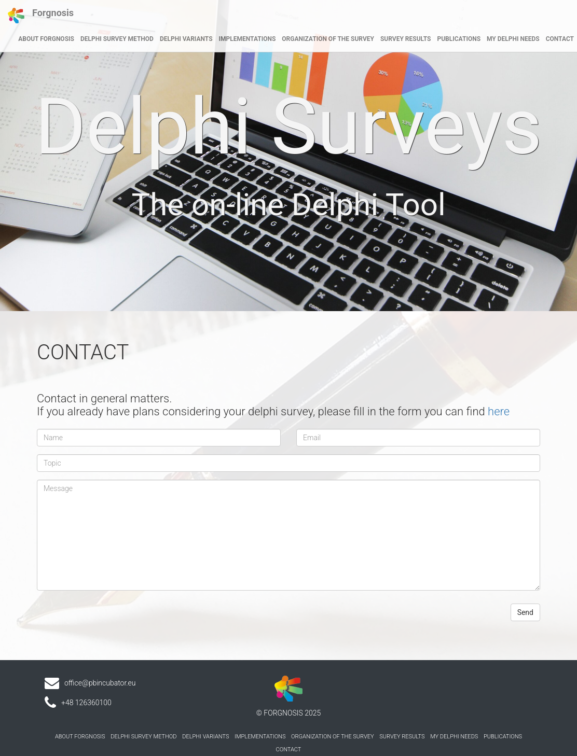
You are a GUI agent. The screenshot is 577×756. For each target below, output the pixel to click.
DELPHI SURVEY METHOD (117, 39)
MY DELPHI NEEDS (513, 39)
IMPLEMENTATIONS (247, 39)
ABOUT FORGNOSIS (46, 39)
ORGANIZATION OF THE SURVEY (328, 39)
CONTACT (560, 39)
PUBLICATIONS (458, 39)
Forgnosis (41, 15)
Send (525, 612)
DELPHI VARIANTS (186, 39)
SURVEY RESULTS (405, 39)
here (499, 411)
